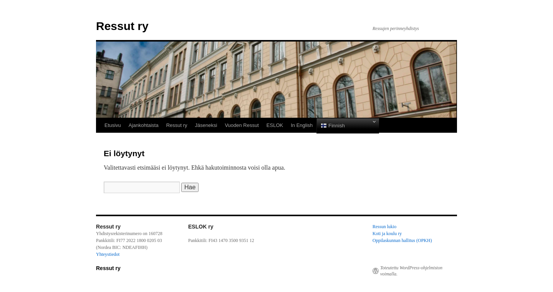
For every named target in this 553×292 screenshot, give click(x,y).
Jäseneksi (206, 125)
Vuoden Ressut (241, 125)
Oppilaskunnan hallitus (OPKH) (402, 240)
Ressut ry (122, 26)
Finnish (333, 126)
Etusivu (112, 125)
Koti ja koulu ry (387, 233)
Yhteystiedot (107, 254)
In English (302, 125)
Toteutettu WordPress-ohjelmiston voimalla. (411, 271)
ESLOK (275, 125)
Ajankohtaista (144, 125)
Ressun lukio (384, 226)
